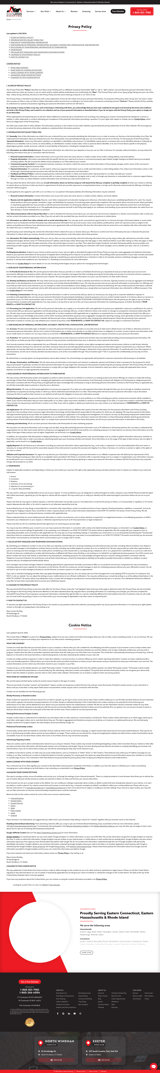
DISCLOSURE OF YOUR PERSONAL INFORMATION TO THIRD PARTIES (39, 47)
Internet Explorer (17, 798)
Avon (89, 932)
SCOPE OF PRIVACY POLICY (22, 37)
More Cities (86, 952)
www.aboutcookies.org (35, 788)
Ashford (90, 941)
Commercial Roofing (85, 999)
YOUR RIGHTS (16, 50)
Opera (13, 805)
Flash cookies (16, 810)
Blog (99, 999)
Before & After (137, 996)
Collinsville (99, 944)
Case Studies (137, 999)
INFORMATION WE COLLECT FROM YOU (27, 40)
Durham (133, 944)
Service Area (100, 11)
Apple (13, 813)
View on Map (56, 1060)
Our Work (46, 11)
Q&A (113, 1004)
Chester (145, 941)
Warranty (101, 1007)
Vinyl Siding (82, 1002)
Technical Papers (103, 1004)
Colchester (90, 944)
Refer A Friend (102, 996)
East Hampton (120, 947)
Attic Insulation (83, 1004)
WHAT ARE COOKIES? (19, 67)
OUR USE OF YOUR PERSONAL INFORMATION (29, 42)
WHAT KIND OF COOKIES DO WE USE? (26, 70)
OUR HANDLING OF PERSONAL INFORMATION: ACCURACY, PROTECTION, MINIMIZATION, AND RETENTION (55, 45)
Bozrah (105, 941)
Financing (86, 11)
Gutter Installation (62, 1002)
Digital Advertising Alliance (104, 826)
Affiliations (114, 1002)
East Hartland (142, 947)
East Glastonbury (86, 947)
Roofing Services (61, 993)
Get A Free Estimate (29, 981)
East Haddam (109, 947)
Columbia (108, 944)
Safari (13, 808)
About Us (61, 11)
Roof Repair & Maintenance (65, 996)
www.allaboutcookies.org (55, 788)
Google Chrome (17, 803)
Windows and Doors (62, 1004)
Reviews (74, 11)
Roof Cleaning (60, 999)
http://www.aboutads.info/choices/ (23, 826)
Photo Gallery (149, 996)
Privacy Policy (60, 846)
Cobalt (82, 944)
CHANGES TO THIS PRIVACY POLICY (25, 54)
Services (31, 11)
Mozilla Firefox (16, 801)
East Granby (98, 947)
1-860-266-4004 (30, 992)
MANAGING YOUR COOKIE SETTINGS (26, 75)
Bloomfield (98, 941)
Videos (147, 999)
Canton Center (125, 941)
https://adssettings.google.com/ (49, 832)
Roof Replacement (84, 993)
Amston (83, 941)
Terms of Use (127, 92)
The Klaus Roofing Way (118, 993)
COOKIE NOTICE (13, 63)
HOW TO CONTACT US (20, 57)
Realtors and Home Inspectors (66, 1007)
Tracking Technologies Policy (80, 846)
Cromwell (116, 944)
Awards (100, 1002)
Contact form (30, 607)
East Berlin (141, 944)
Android (14, 815)
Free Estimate (118, 11)
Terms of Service (39, 846)
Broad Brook (114, 941)
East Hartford (131, 947)
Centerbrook (137, 941)
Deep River (125, 944)
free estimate (55, 885)
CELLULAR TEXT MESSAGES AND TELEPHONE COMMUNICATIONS (37, 52)
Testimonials (149, 993)
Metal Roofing (82, 996)
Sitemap (103, 1071)
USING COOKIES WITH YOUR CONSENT (27, 72)
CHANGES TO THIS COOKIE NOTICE (25, 77)
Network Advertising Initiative (77, 826)
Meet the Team (116, 996)
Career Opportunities (118, 999)
